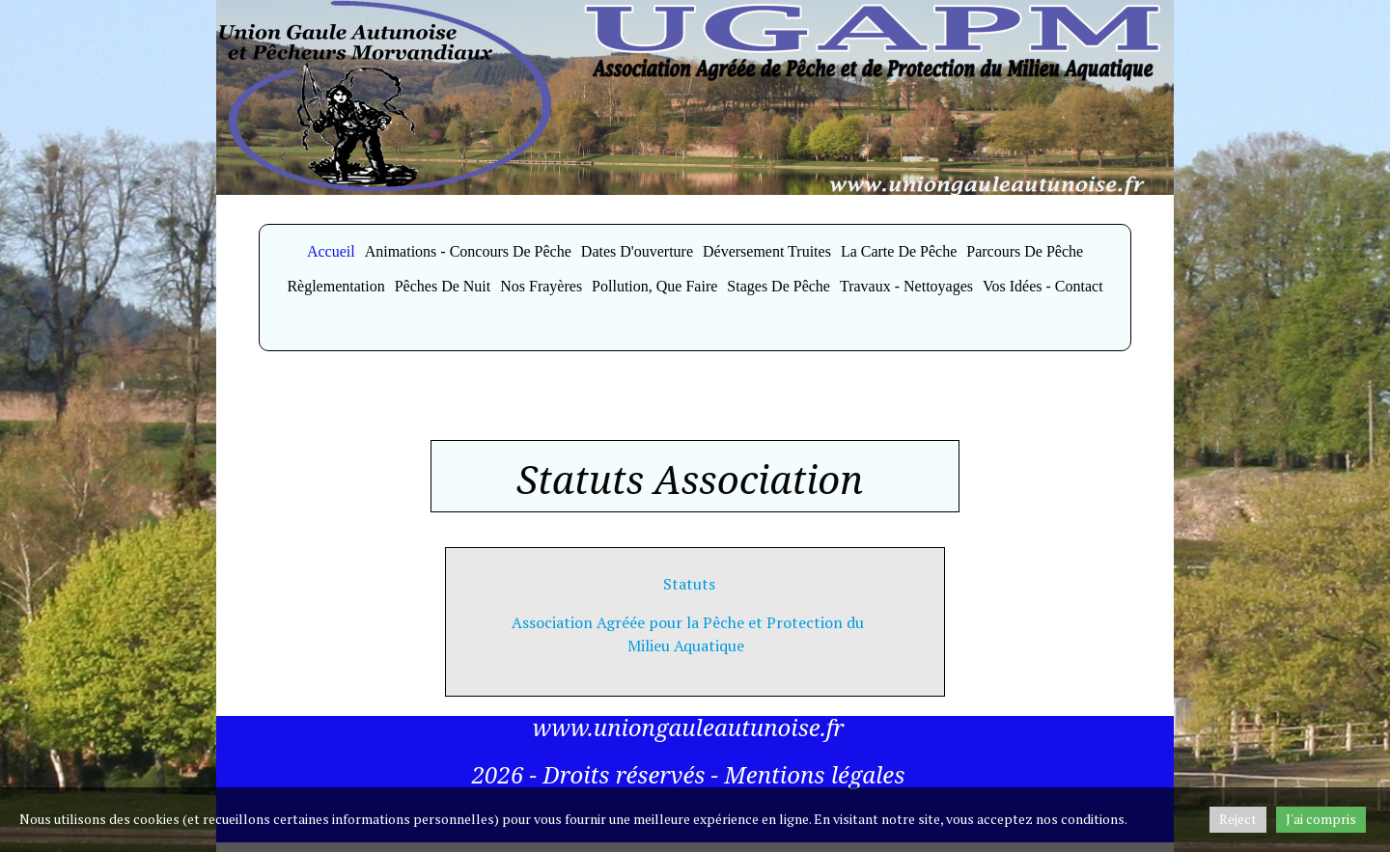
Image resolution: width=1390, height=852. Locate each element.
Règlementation (335, 286)
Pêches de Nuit (443, 286)
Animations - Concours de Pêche (468, 251)
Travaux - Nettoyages (906, 286)
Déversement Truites (767, 251)
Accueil (331, 251)
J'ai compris (1321, 819)
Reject (1238, 819)
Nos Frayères (541, 286)
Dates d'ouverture (637, 251)
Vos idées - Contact (1043, 286)
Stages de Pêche (778, 286)
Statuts (687, 583)
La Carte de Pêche (899, 251)
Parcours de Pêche (1024, 251)
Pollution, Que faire (654, 286)
